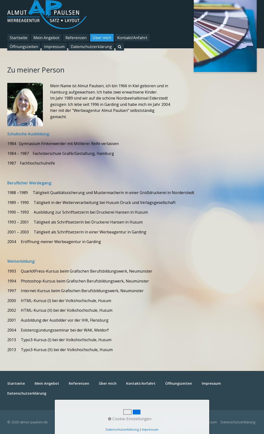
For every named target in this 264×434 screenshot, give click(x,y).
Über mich (102, 37)
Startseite (18, 37)
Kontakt (189, 422)
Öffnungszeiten (24, 46)
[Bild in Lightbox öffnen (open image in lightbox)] (25, 104)
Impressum (54, 46)
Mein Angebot (46, 37)
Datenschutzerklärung (91, 46)
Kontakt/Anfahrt (132, 37)
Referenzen (75, 37)
